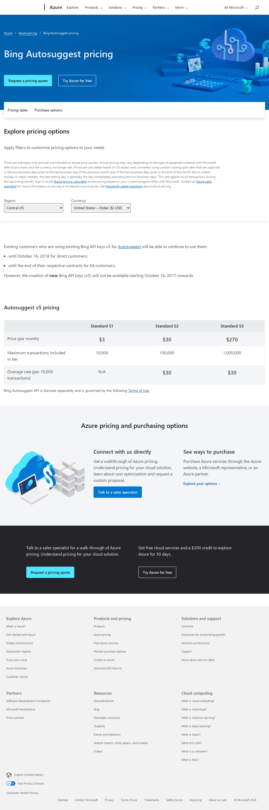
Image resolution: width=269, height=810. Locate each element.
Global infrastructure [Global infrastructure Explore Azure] (19, 643)
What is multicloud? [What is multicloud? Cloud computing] (194, 709)
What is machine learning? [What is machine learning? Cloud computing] (198, 718)
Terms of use (129, 800)
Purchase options (48, 109)
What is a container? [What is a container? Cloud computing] (195, 751)
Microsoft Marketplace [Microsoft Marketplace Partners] (20, 709)
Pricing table (17, 109)
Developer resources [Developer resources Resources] (107, 718)
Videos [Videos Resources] (98, 751)
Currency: (78, 200)
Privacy (109, 800)
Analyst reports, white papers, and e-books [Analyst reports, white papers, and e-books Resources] (121, 743)
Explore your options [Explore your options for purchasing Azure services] (200, 483)
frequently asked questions (124, 186)
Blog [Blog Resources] (96, 709)
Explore (72, 7)
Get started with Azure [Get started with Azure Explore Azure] (20, 635)
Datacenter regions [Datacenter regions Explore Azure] (18, 651)
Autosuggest (129, 246)
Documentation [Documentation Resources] (103, 701)
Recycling (196, 800)
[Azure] (55, 7)
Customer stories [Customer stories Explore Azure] (17, 677)
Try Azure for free (77, 80)
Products (92, 7)
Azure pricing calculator (70, 181)
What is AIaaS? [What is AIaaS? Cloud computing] (191, 734)
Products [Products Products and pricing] (99, 626)
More (179, 7)
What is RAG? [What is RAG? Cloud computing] (190, 760)
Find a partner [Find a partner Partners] (15, 718)
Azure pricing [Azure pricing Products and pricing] (102, 635)
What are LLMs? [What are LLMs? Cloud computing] (192, 743)
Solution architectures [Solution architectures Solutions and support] (196, 643)
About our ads (218, 800)
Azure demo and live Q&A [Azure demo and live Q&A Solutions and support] (198, 660)
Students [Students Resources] (99, 726)
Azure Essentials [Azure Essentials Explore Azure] (16, 668)
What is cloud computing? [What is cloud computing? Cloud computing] (198, 701)
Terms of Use (138, 390)
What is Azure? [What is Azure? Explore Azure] (15, 626)
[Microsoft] (24, 7)
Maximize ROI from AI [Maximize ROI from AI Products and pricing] (108, 668)
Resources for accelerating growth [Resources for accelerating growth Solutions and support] (203, 635)
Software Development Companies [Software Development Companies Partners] (28, 701)
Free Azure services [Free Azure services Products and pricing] (106, 643)
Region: (10, 200)
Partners (159, 7)
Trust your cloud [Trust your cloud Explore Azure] (16, 660)
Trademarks (151, 800)
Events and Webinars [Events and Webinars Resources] (107, 734)
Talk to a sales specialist (117, 492)
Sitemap (62, 800)
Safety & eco (174, 800)
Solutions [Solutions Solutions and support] (187, 626)
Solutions (115, 7)
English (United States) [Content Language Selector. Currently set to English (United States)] (28, 775)
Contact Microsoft (86, 800)
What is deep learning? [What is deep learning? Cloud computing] (196, 726)
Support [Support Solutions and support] (187, 651)
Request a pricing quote (28, 80)
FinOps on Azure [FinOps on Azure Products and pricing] (104, 660)
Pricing (137, 7)
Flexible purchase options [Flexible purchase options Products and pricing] (110, 651)
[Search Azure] (256, 7)
